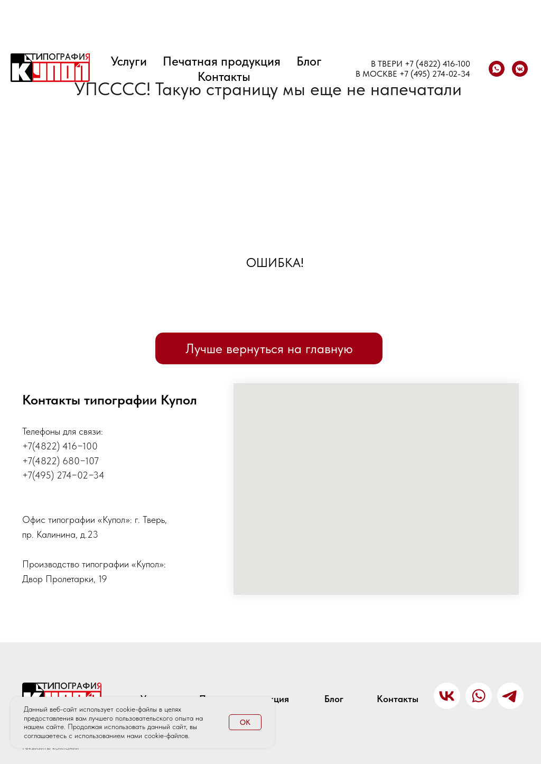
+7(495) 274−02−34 (63, 475)
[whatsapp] (497, 69)
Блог (309, 61)
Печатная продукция (222, 61)
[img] (510, 696)
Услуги (129, 61)
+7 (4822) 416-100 (437, 64)
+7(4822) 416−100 (60, 446)
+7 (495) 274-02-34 (434, 74)
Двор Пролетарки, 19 (64, 578)
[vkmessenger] (520, 69)
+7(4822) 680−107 (60, 460)
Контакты (224, 76)
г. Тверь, (151, 519)
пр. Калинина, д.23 (60, 534)
